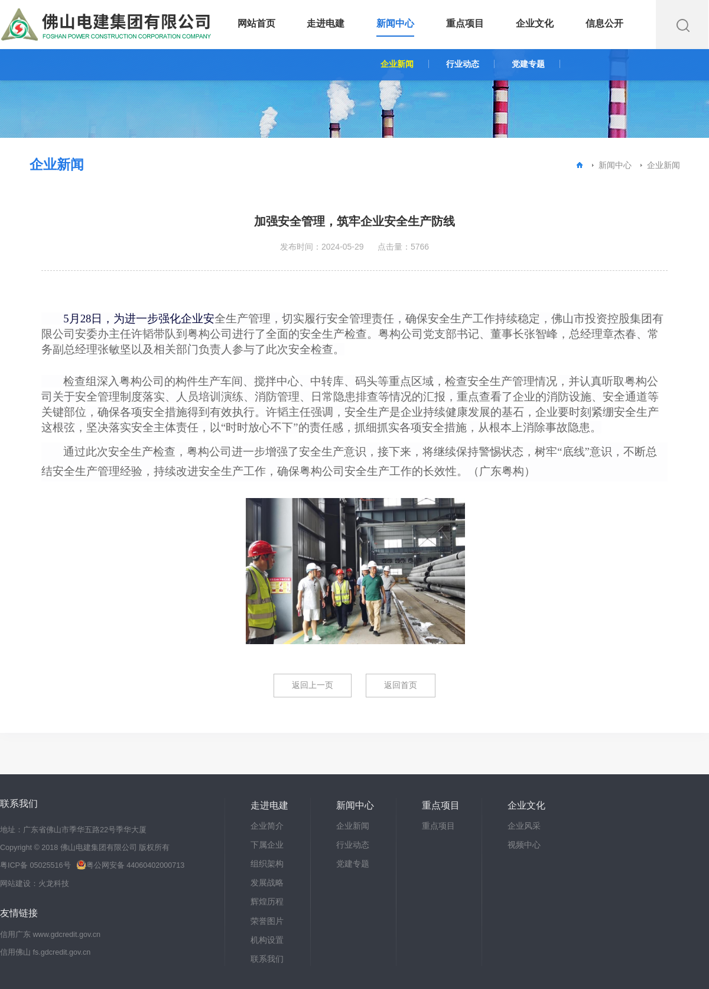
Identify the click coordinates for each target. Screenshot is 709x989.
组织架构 (267, 863)
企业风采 (524, 825)
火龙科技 (53, 884)
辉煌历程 (267, 901)
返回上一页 (312, 685)
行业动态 (462, 64)
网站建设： (19, 884)
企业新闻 (397, 64)
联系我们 (267, 959)
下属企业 (267, 844)
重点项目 (465, 23)
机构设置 (267, 940)
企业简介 (267, 825)
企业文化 (535, 23)
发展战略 (267, 882)
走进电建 (325, 23)
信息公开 (604, 23)
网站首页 (256, 23)
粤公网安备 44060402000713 (130, 865)
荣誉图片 (267, 921)
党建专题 (528, 64)
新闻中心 (395, 23)
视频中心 (524, 844)
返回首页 (400, 685)
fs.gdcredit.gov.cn (62, 952)
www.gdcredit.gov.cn (67, 934)
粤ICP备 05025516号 (35, 865)
